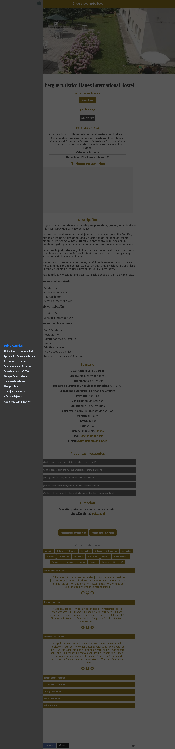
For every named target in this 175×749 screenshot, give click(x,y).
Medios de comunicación (17, 401)
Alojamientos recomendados (19, 351)
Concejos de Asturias (15, 391)
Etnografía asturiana (15, 376)
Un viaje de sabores (14, 381)
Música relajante (13, 396)
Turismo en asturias (15, 361)
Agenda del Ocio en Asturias (19, 356)
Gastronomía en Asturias (17, 366)
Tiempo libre (11, 386)
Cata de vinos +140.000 (16, 371)
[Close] (39, 3)
